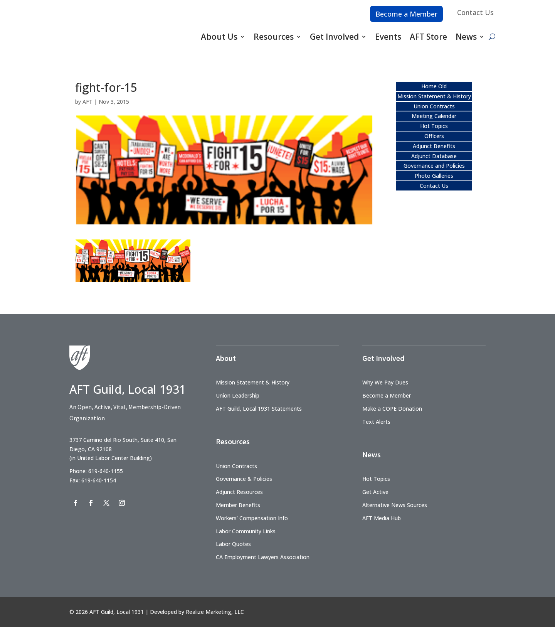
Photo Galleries (434, 175)
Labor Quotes (233, 544)
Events (388, 36)
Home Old (434, 86)
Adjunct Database (434, 156)
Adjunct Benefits (434, 146)
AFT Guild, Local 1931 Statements (259, 408)
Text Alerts (376, 421)
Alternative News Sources (394, 505)
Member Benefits (238, 505)
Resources (274, 36)
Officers (434, 136)
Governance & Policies (244, 478)
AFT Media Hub (381, 518)
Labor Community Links (246, 531)
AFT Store (428, 36)
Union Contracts (434, 106)
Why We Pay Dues (385, 382)
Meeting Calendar (434, 116)
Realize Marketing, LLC (215, 611)
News (466, 36)
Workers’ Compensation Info (252, 518)
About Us (219, 36)
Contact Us (475, 12)
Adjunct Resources (239, 492)
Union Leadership (237, 395)
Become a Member (406, 14)
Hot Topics (434, 126)
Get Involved (334, 36)
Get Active (375, 492)
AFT (87, 101)
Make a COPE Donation (392, 408)
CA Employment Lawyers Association (262, 557)
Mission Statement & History (434, 96)
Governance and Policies (434, 165)
